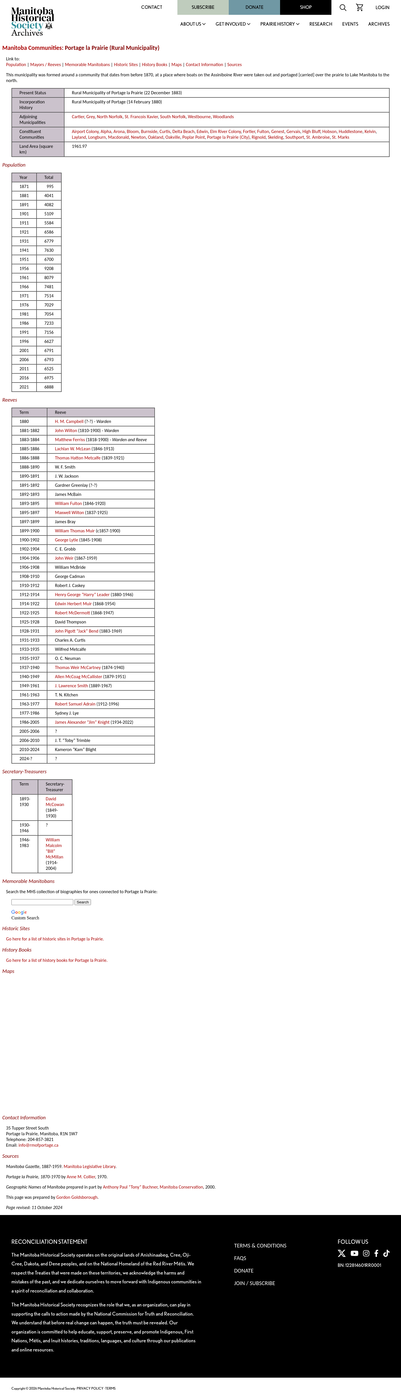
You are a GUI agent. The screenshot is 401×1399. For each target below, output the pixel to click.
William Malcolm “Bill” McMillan (54, 848)
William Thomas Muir (75, 530)
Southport (294, 137)
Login (383, 7)
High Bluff (311, 131)
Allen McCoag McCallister (78, 676)
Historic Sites (126, 64)
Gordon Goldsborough (77, 1197)
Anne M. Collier (81, 1176)
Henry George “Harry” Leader (82, 594)
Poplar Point (193, 137)
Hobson (329, 131)
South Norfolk (173, 116)
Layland (79, 137)
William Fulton (68, 503)
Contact (151, 7)
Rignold (259, 137)
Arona (119, 131)
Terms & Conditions (260, 1245)
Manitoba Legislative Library (89, 1166)
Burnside (149, 131)
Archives (379, 24)
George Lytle (66, 540)
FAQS (240, 1258)
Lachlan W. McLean (72, 448)
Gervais (293, 131)
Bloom (133, 131)
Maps (176, 64)
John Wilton (66, 430)
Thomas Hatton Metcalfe (78, 458)
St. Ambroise (318, 137)
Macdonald (118, 137)
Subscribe (203, 7)
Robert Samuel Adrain (75, 704)
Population (16, 64)
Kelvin (370, 131)
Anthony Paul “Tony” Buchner (130, 1187)
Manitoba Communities (32, 48)
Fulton (263, 131)
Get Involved (231, 24)
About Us (190, 24)
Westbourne (199, 116)
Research (320, 24)
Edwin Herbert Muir (73, 603)
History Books (154, 64)
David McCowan (55, 801)
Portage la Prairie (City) (228, 137)
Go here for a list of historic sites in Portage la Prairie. (55, 939)
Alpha (106, 131)
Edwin (202, 131)
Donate (255, 7)
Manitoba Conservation (181, 1187)
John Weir (64, 558)
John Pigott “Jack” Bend (76, 631)
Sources (234, 64)
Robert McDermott (72, 612)
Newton (138, 137)
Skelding (275, 137)
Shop (306, 7)
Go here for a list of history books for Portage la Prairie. (57, 960)
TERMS (110, 1388)
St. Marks (340, 137)
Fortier (249, 131)
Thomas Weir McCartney (78, 667)
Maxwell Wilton (69, 512)
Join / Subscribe (254, 1283)
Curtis (164, 131)
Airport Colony (85, 131)
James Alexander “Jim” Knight (82, 722)
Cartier (78, 116)
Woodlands (223, 116)
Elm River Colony (225, 131)
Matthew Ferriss (70, 439)
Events (350, 24)
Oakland (155, 137)
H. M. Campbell (69, 421)
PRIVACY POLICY (90, 1388)
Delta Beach (184, 131)
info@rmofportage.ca (38, 1145)
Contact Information (204, 64)
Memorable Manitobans (87, 64)
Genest (277, 131)
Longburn (97, 137)
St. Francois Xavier (141, 116)
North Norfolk (110, 116)
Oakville (172, 137)
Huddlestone (350, 131)
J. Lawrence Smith (71, 685)
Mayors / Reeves (45, 64)
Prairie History (277, 24)
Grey (90, 116)
